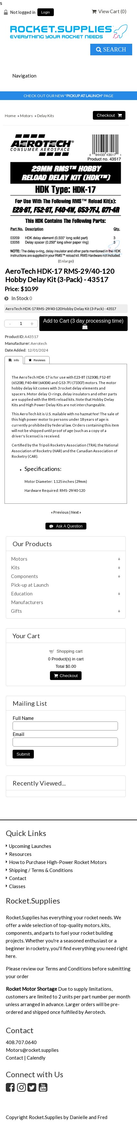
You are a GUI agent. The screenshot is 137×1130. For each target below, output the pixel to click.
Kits (15, 567)
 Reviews (37, 360)
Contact (17, 878)
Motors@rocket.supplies (32, 1050)
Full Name (23, 718)
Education (22, 593)
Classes (17, 886)
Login (45, 12)
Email (18, 734)
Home (10, 115)
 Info (14, 360)
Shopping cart (70, 651)
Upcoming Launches (30, 846)
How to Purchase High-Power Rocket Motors (58, 862)
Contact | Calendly (25, 1058)
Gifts (16, 611)
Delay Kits (45, 115)
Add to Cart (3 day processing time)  (83, 323)
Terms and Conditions (68, 968)
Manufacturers (27, 602)
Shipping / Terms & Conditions (41, 870)
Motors (26, 115)
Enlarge (66, 261)
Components (24, 576)
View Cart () (109, 11)
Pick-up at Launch (30, 585)
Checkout (66, 676)
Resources (20, 854)
